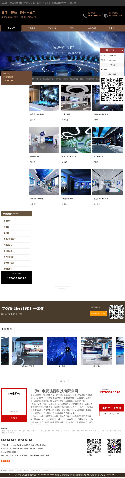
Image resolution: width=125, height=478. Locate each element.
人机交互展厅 (90, 79)
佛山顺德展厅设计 (48, 79)
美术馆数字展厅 (35, 156)
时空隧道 (63, 367)
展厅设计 (59, 79)
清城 (65, 431)
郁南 (107, 431)
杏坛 (98, 431)
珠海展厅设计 (74, 79)
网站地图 (12, 471)
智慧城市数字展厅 (28, 367)
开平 (44, 431)
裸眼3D (82, 79)
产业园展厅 (8, 245)
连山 (36, 431)
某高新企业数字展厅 (101, 199)
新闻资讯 (92, 28)
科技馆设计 (98, 367)
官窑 (15, 431)
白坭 (119, 431)
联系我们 (112, 28)
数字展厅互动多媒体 (37, 114)
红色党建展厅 (9, 257)
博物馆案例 (8, 269)
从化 (32, 431)
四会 (90, 431)
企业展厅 (7, 221)
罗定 (57, 431)
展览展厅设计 (9, 263)
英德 (11, 431)
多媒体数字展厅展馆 (69, 156)
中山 (3, 433)
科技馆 (6, 227)
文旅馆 (6, 233)
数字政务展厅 (98, 156)
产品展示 (32, 28)
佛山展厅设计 (15, 3)
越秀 (111, 431)
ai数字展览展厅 (67, 199)
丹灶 (48, 431)
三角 (7, 431)
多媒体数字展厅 (36, 471)
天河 (94, 431)
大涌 (73, 431)
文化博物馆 (8, 251)
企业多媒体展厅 (10, 239)
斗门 (69, 431)
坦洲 (115, 431)
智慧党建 (39, 79)
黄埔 (53, 431)
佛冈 (82, 431)
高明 (40, 431)
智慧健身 (66, 79)
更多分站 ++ (10, 433)
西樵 (86, 431)
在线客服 (103, 70)
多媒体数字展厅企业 (101, 114)
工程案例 (52, 28)
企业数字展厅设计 (36, 199)
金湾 (19, 431)
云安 (61, 431)
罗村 (78, 431)
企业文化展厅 (66, 114)
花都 (102, 431)
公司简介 (72, 28)
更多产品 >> (62, 289)
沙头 (28, 431)
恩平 (24, 431)
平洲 (3, 431)
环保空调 (46, 471)
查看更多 (62, 382)
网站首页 (11, 28)
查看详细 (14, 419)
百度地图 (19, 471)
